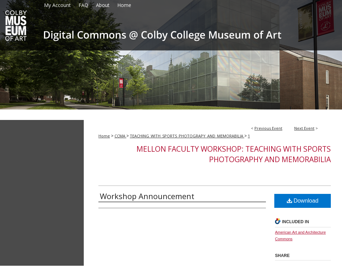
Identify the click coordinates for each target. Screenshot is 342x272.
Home (104, 135)
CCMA (120, 135)
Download (303, 201)
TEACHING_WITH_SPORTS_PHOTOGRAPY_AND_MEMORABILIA (187, 135)
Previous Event (268, 128)
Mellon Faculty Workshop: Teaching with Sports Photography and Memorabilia (233, 154)
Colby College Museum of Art (171, 59)
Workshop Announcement (147, 196)
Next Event (304, 128)
